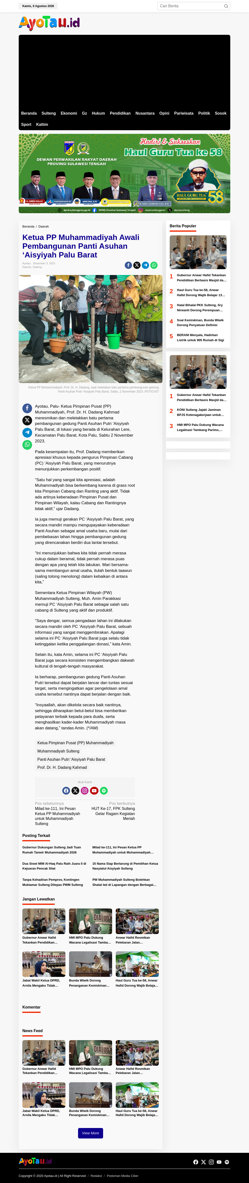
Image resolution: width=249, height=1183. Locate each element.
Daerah (26, 267)
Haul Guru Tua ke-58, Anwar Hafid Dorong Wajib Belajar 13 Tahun (137, 983)
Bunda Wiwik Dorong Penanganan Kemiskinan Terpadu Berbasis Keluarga (89, 983)
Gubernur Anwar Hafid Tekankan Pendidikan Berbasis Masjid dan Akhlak (43, 940)
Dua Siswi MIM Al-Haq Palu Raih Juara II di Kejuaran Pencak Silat (54, 866)
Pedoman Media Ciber (122, 1176)
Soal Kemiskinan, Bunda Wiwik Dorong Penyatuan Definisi (200, 322)
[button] (226, 6)
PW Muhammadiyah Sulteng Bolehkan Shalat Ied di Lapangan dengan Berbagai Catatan (122, 883)
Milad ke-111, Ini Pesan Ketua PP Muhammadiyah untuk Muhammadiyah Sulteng (59, 813)
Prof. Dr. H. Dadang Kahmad (62, 767)
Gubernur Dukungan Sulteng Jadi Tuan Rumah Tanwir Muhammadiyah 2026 (51, 849)
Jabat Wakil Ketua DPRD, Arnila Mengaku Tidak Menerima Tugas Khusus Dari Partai (41, 983)
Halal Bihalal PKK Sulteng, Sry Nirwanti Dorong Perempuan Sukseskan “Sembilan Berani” (200, 308)
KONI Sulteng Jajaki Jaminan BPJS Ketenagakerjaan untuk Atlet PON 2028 (199, 413)
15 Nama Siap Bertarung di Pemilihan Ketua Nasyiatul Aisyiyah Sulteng (125, 866)
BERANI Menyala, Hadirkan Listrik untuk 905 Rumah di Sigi (200, 337)
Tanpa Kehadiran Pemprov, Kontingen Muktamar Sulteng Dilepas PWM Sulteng (52, 882)
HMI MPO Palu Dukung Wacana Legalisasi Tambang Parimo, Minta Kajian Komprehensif (90, 940)
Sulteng (37, 267)
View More (90, 1133)
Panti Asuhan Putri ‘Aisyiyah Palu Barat (71, 759)
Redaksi (96, 1176)
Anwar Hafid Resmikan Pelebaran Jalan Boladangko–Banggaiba (134, 940)
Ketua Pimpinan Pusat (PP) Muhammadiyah (75, 743)
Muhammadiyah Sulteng (58, 751)
